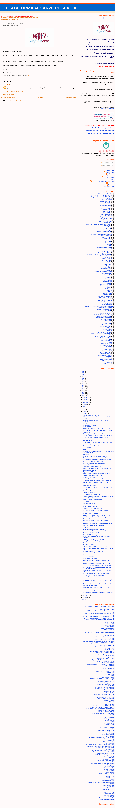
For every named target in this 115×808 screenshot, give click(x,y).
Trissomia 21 (107, 358)
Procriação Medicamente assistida (101, 333)
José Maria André (109, 176)
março (85, 413)
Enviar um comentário (8, 94)
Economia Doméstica (106, 250)
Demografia (107, 238)
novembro (86, 399)
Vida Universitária (109, 792)
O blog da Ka (110, 749)
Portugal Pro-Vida (109, 769)
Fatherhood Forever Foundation (92, 466)
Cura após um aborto (108, 668)
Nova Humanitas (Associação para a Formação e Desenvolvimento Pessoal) (100, 738)
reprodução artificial (106, 340)
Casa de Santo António (107, 662)
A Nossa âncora (109, 608)
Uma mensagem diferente (90, 425)
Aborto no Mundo (105, 201)
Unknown (111, 185)
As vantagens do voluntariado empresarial (95, 456)
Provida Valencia (109, 772)
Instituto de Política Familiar (106, 711)
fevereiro (85, 595)
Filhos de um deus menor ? (90, 555)
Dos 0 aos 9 (110, 675)
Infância (109, 290)
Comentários (105, 165)
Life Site (111, 721)
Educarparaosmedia (108, 677)
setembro (86, 402)
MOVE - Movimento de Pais (106, 726)
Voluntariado (107, 363)
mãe (110, 299)
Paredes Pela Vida (108, 756)
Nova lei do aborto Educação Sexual (101, 315)
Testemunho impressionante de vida (93, 479)
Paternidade (107, 320)
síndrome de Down (106, 343)
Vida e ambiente (106, 361)
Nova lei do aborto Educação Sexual (101, 195)
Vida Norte (111, 791)
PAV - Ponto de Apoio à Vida (105, 753)
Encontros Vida (106, 260)
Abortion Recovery (88, 465)
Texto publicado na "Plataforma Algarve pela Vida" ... (98, 480)
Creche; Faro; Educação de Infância (101, 234)
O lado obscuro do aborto (90, 503)
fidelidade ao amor (105, 276)
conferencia (107, 232)
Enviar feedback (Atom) (17, 100)
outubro (85, 401)
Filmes (109, 277)
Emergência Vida (109, 683)
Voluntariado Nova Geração (106, 798)
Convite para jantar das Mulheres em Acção (95, 444)
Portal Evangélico (109, 765)
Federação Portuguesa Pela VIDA (104, 694)
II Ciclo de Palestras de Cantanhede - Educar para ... (98, 565)
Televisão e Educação (89, 477)
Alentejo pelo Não (109, 629)
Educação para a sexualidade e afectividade (95, 546)
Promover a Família (88, 544)
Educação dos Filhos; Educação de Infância (98, 254)
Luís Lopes (110, 177)
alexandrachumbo (108, 186)
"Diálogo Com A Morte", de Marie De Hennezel (96, 573)
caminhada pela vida (106, 220)
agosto (85, 404)
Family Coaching (109, 691)
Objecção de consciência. (103, 317)
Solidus (112, 783)
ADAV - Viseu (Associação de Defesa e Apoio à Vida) (98, 618)
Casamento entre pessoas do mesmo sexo (98, 224)
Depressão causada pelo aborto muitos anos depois (97, 435)
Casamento (107, 222)
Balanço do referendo (105, 217)
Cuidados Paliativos (105, 235)
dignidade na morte (106, 243)
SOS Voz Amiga (87, 454)
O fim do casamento (88, 447)
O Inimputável (110, 743)
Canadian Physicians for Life (105, 658)
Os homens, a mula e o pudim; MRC (103, 752)
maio (84, 410)
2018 (83, 378)
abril (84, 411)
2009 (83, 394)
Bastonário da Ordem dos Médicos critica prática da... (98, 473)
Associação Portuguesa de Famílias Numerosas (100, 644)
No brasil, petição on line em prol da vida (94, 551)
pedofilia (109, 322)
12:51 (28, 75)
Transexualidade (107, 356)
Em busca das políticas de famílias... (93, 529)
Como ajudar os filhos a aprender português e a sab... (98, 430)
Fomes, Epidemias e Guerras (91, 415)
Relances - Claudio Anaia (106, 775)
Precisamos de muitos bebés (91, 532)
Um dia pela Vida (88, 534)
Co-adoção (108, 228)
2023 (83, 376)
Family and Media (109, 693)
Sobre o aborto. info (108, 780)
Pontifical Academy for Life (106, 762)
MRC (112, 179)
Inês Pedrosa (108, 289)
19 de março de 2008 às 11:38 (15, 91)
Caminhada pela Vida (107, 657)
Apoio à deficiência (105, 205)
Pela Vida (111, 757)
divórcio (109, 244)
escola (109, 261)
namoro (109, 312)
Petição (109, 328)
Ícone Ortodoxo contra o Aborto (92, 589)
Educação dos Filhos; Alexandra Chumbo (102, 678)
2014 (83, 385)
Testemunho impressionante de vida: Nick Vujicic (97, 459)
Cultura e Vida (106, 237)
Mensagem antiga (71, 97)
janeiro (85, 597)
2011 (83, 390)
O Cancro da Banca (88, 556)
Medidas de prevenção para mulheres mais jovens (97, 428)
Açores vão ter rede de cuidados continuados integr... (98, 579)
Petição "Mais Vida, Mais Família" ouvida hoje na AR (98, 496)
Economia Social (107, 251)
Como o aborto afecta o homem (92, 498)
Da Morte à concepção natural (105, 671)
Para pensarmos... (88, 440)
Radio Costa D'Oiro (105, 338)
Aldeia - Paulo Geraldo (107, 628)
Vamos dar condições (89, 543)
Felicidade (107, 274)
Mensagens (105, 162)
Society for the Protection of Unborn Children (101, 782)
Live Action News (109, 723)
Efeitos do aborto (105, 257)
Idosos (109, 287)
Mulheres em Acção (108, 734)
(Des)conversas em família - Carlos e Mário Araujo (99, 606)
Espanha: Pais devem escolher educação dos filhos (97, 560)
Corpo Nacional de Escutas (106, 667)
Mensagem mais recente (8, 97)
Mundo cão (108, 310)
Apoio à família (106, 207)
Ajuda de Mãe (110, 626)
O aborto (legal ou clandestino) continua (94, 475)
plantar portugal (107, 329)
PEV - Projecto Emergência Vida (104, 755)
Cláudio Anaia (110, 170)
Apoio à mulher (106, 209)
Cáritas (112, 670)
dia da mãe (108, 240)
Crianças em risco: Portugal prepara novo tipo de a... (98, 446)
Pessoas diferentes (105, 326)
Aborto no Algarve (107, 199)
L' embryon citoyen (108, 720)
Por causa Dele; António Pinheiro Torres (102, 763)
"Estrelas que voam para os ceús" (92, 585)
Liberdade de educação (104, 296)
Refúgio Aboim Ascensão (106, 773)
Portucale (111, 183)
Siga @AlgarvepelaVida (107, 18)
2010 (83, 392)
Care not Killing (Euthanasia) (105, 661)
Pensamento (86, 432)
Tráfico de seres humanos (104, 355)
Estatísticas (108, 263)
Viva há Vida (86, 489)
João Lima (111, 174)
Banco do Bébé (109, 648)
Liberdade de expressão (105, 297)
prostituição (108, 335)
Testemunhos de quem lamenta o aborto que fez (96, 577)
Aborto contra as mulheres (90, 553)
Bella (84, 449)
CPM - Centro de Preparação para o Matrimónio (100, 654)
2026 (83, 371)
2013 (83, 387)
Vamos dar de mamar (107, 789)
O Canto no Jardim (108, 742)
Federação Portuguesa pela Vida (102, 271)
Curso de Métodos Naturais (90, 558)
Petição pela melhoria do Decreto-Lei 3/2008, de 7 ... (98, 563)
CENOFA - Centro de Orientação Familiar (102, 652)
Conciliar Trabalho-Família (103, 231)
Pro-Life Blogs (110, 770)
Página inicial (41, 97)
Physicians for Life (108, 759)
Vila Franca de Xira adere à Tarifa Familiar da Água (97, 523)
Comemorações (107, 230)
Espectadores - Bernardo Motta (105, 684)
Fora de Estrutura (109, 696)
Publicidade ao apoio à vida (103, 336)
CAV (8, 85)
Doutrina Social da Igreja (104, 247)
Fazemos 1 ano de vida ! (11, 25)
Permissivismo (106, 325)
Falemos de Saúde (108, 690)
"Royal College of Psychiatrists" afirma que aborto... (97, 517)
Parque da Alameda (106, 319)
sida (110, 342)
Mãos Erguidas (109, 736)
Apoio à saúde (106, 211)
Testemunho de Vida (104, 352)
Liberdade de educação (105, 194)
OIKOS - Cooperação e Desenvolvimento (102, 750)
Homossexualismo (108, 703)
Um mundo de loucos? (89, 485)
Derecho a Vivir (109, 672)
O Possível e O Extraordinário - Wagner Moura (100, 746)
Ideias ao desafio (109, 704)
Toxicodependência (105, 353)
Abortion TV (110, 624)
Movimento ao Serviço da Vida (105, 730)
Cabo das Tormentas (108, 655)
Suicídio (108, 348)
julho (84, 406)
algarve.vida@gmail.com (107, 108)
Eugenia (108, 266)
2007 (83, 599)
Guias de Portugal (108, 700)
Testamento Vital (107, 351)
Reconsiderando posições (90, 506)
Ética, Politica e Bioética (107, 799)
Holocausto (108, 283)
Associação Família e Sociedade (104, 639)
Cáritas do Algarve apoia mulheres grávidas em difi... (98, 487)
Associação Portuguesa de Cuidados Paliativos (100, 642)
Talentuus (111, 786)
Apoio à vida (106, 212)
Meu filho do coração (108, 729)
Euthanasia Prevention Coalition (104, 687)
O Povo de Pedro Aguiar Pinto (105, 747)
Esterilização (108, 264)
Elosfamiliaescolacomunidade (105, 681)
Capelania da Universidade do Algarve (103, 660)
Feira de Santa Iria (106, 273)
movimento (108, 303)
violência (109, 362)
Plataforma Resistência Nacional (104, 760)
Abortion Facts (109, 622)
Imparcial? (86, 527)
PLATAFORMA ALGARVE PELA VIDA (41, 8)
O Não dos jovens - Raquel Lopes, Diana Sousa (100, 744)
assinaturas (108, 215)
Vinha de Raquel (109, 795)
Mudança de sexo (107, 304)
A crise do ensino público (90, 591)
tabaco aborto (108, 349)
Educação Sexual (105, 256)
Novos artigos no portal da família (92, 499)
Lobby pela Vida (109, 724)
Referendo (108, 339)
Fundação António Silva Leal (105, 697)
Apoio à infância (105, 208)
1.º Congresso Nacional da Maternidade (100, 197)
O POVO (85, 423)
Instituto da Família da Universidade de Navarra (100, 708)
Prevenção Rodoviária (104, 332)
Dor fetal (109, 245)
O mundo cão (87, 501)
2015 (83, 383)
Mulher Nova (110, 733)
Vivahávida (110, 796)
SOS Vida (109, 346)
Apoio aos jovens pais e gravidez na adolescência (97, 515)
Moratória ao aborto (88, 562)
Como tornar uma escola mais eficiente (94, 463)
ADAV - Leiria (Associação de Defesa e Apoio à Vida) (98, 616)
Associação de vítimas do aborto (104, 647)
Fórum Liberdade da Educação (105, 698)
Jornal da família (109, 717)
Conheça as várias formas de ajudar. (11, 19)
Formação (108, 279)
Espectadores (110, 172)
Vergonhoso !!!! (87, 491)
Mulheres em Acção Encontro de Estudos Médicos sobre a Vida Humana (99, 306)
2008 (83, 395)
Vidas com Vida (109, 793)
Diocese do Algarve (108, 674)
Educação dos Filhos (104, 253)
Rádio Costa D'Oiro (108, 776)
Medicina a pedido (88, 426)
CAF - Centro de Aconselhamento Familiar (101, 651)
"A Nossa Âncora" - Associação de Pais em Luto (96, 587)
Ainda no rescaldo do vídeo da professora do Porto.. (97, 468)
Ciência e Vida (107, 225)
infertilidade (108, 292)
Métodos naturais (106, 302)
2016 (83, 381)
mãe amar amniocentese (105, 300)
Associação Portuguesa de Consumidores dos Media (98, 641)
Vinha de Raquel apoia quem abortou (93, 539)
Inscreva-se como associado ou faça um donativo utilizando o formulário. (21, 17)
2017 (83, 380)
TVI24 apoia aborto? (106, 359)
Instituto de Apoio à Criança (106, 710)
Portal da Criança (109, 766)
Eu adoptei (111, 685)
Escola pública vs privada (90, 470)
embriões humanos (106, 258)
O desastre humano (88, 519)
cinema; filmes (107, 227)
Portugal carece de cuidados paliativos (94, 541)
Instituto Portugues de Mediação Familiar (102, 707)
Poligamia (109, 330)
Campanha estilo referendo (104, 221)
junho (85, 408)
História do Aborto (107, 281)
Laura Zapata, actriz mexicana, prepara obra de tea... (98, 442)
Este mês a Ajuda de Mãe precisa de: (93, 525)
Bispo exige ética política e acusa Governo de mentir (98, 434)
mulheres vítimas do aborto (104, 309)
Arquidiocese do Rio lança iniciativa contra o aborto (97, 530)
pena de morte (107, 323)
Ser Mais (111, 779)
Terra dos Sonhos (109, 788)
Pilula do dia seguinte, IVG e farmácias (94, 575)
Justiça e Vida (107, 294)
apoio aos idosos (106, 214)
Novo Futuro (110, 740)
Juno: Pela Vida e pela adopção (92, 513)
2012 (83, 388)
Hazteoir (111, 701)
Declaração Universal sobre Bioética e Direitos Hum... (98, 583)
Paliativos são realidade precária (92, 505)
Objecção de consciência (104, 316)
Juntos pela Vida (107, 293)
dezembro (86, 397)
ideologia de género (105, 286)
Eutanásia (107, 267)
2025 (83, 373)
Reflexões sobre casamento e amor (93, 461)
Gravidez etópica (107, 280)
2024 (83, 374)
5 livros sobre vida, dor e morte (91, 494)
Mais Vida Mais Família (107, 727)
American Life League (107, 631)
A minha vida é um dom (107, 609)
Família (108, 270)
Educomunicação (109, 680)
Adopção (107, 202)
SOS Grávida (110, 778)
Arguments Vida (109, 635)
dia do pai (108, 241)
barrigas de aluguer (106, 218)
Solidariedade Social (104, 345)
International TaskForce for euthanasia (103, 716)
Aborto (108, 198)
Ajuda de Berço (109, 625)
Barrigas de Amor (109, 649)
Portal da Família (109, 767)
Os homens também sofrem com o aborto (95, 458)
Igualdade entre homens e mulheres (93, 508)
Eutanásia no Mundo (105, 268)
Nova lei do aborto (105, 313)
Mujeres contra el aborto (107, 732)
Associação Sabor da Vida (106, 645)
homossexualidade (105, 284)
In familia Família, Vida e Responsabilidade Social (99, 706)
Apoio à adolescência (105, 204)
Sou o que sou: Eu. (108, 785)
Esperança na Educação (90, 472)
